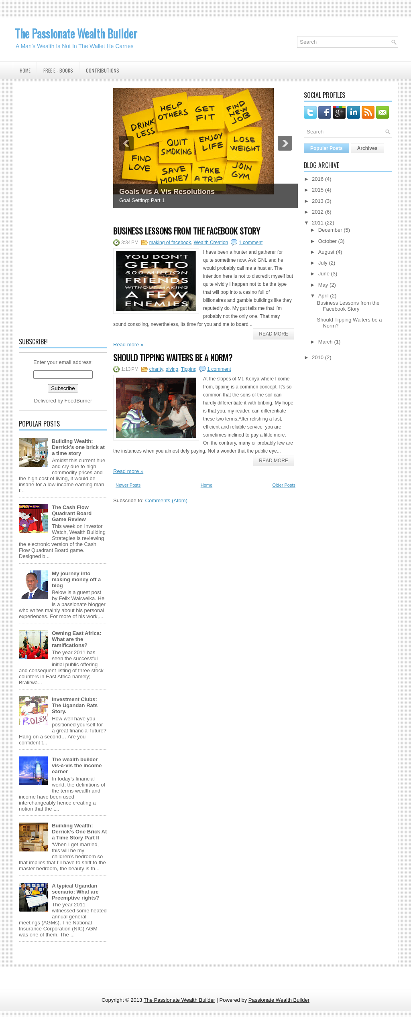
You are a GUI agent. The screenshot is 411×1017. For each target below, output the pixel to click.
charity (156, 369)
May (323, 285)
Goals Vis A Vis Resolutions (167, 192)
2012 (318, 212)
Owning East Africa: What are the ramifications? (76, 639)
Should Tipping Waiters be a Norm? (172, 358)
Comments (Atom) (166, 500)
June (324, 274)
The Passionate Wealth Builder (76, 33)
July (323, 263)
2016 (318, 179)
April (323, 296)
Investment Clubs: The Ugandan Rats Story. (75, 705)
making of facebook (170, 242)
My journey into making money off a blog (76, 579)
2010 (318, 357)
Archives (367, 148)
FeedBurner (78, 401)
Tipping (189, 369)
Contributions (102, 70)
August (326, 252)
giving (172, 369)
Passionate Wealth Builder (278, 1000)
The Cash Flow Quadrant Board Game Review (72, 513)
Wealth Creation (210, 242)
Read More (273, 334)
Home (25, 70)
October (327, 241)
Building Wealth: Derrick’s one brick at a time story (78, 447)
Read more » (128, 345)
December (330, 230)
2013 (318, 201)
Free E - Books (58, 70)
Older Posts (284, 485)
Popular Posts (326, 148)
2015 (318, 190)
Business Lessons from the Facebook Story (186, 231)
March (325, 342)
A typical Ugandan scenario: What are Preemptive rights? (75, 892)
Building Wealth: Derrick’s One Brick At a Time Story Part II (79, 832)
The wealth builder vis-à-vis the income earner (77, 765)
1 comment (250, 242)
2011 (318, 223)
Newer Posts (128, 485)
